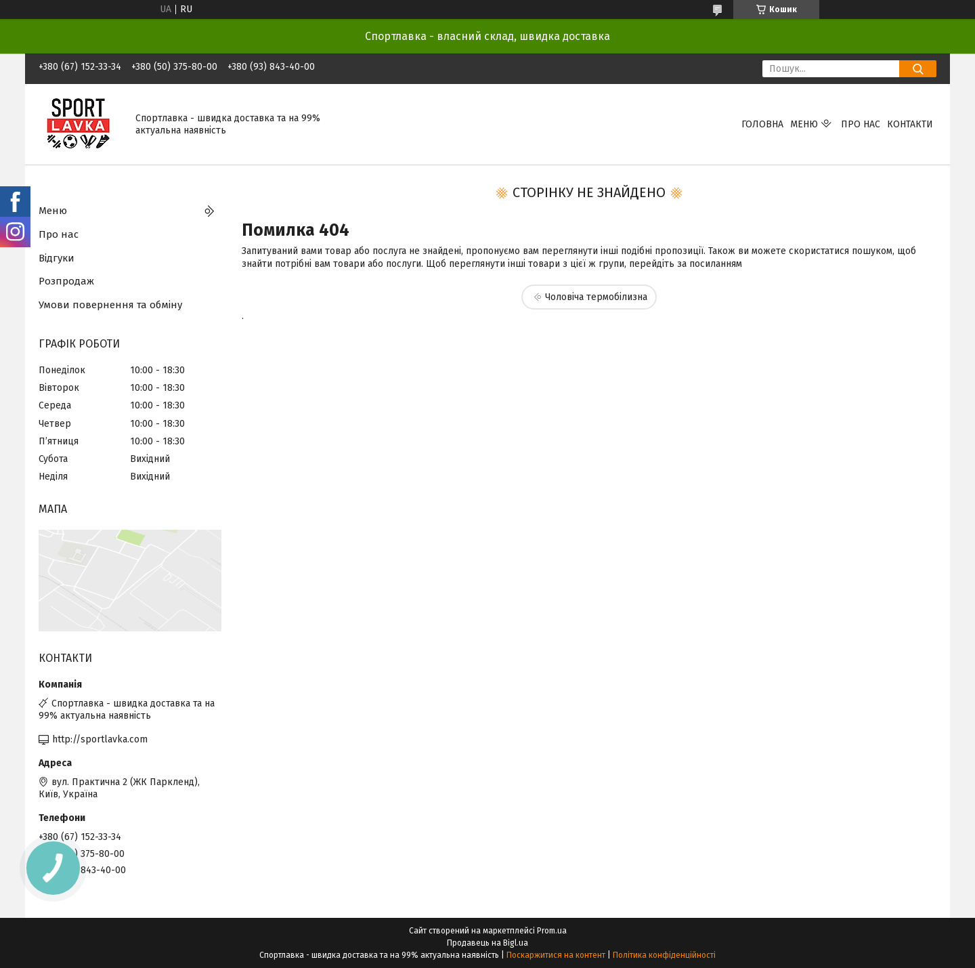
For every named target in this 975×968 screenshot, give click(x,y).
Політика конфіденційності (664, 955)
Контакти (910, 124)
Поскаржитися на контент (555, 955)
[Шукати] (917, 68)
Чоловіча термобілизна (596, 297)
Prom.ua (552, 930)
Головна (762, 124)
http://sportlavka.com (100, 739)
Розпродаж (66, 281)
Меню (804, 124)
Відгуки (56, 258)
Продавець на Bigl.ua (487, 943)
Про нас (860, 124)
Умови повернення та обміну (110, 305)
